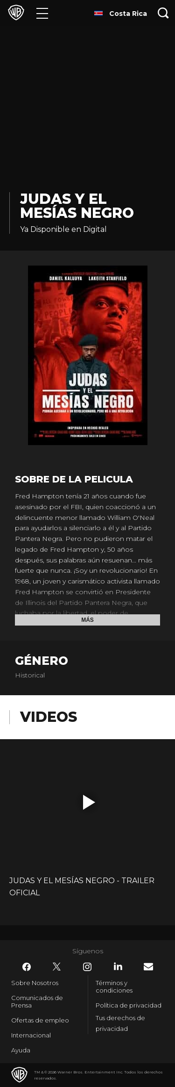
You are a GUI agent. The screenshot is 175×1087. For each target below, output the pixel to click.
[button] (89, 802)
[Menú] (42, 13)
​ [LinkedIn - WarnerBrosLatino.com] (118, 966)
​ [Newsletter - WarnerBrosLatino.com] (148, 966)
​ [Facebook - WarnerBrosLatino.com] (26, 967)
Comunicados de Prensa (37, 1001)
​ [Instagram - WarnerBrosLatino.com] (87, 967)
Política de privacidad (128, 1005)
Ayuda (20, 1050)
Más (87, 620)
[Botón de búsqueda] (163, 13)
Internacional (31, 1035)
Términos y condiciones (114, 986)
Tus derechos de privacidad (120, 1023)
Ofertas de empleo (40, 1020)
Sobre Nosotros (34, 982)
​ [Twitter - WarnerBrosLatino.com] (57, 967)
